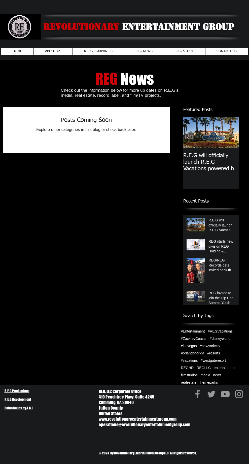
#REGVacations (220, 331)
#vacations (189, 360)
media (205, 375)
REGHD (187, 368)
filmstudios (189, 375)
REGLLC (204, 368)
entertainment (224, 368)
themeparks (208, 382)
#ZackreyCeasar (194, 339)
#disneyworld (220, 339)
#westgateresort (213, 360)
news (217, 375)
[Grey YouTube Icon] (225, 394)
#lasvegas (189, 346)
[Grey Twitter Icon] (211, 394)
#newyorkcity (210, 346)
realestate (188, 382)
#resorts (213, 353)
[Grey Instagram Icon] (239, 394)
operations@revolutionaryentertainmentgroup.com (144, 424)
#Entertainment (193, 331)
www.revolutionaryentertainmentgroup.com (137, 419)
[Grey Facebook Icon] (197, 394)
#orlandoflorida (192, 353)
